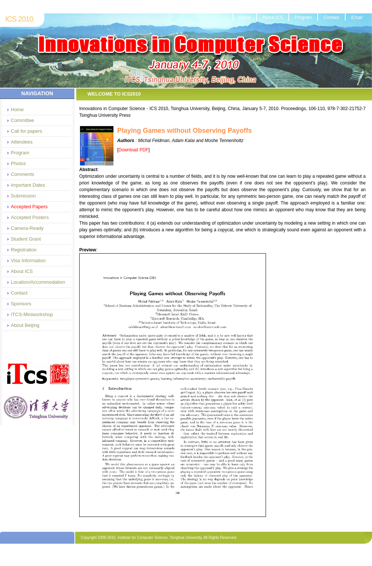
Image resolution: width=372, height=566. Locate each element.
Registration (23, 250)
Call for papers (26, 131)
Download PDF (133, 149)
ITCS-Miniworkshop (32, 314)
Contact (331, 17)
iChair (357, 17)
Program (303, 17)
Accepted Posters (30, 217)
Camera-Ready (27, 228)
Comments (22, 174)
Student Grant (26, 239)
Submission (23, 196)
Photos (18, 163)
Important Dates (28, 185)
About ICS (273, 17)
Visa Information (28, 260)
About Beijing (25, 325)
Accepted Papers (29, 206)
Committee (22, 120)
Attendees (22, 142)
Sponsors (21, 303)
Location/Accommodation (38, 282)
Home (245, 17)
